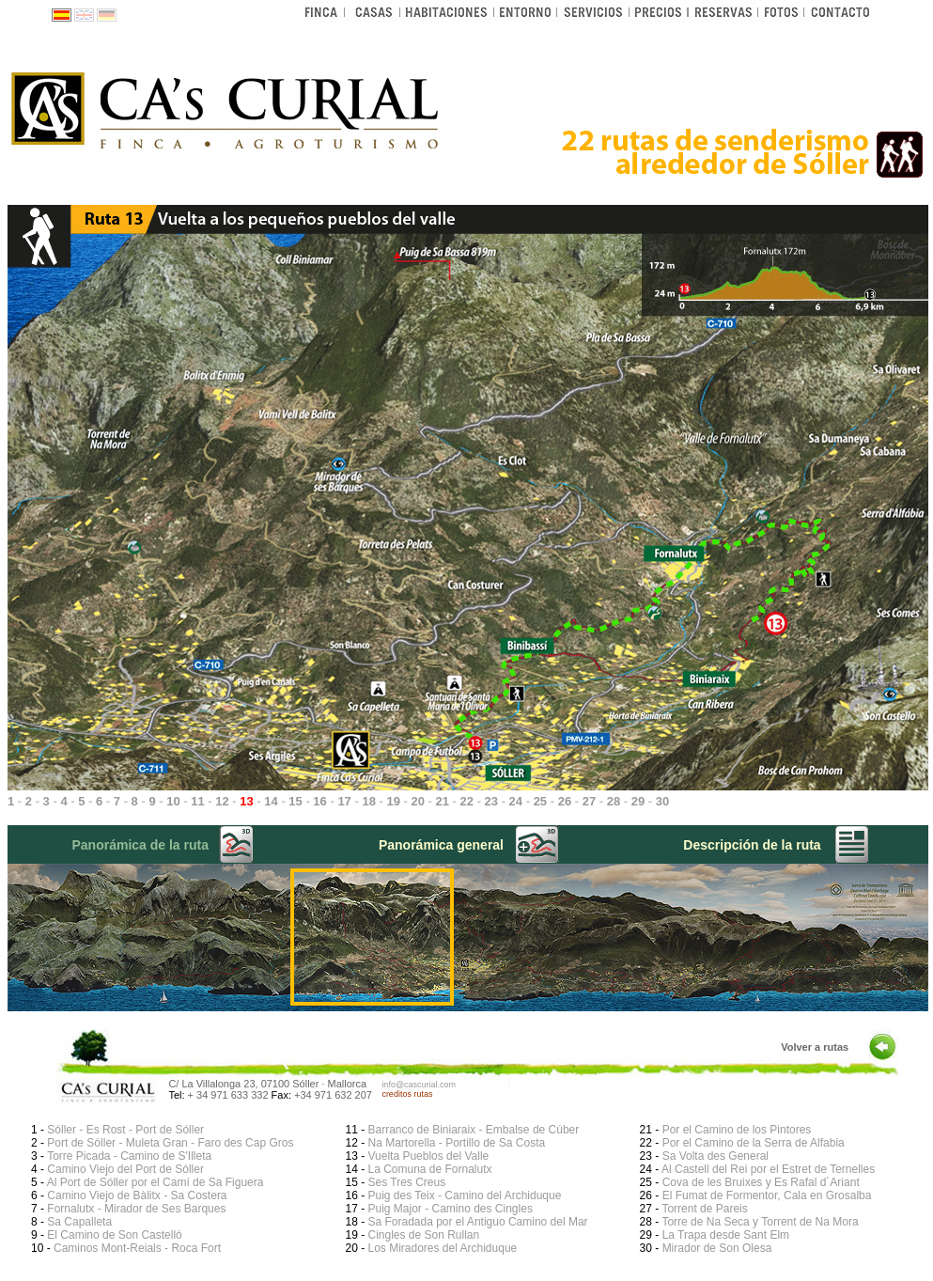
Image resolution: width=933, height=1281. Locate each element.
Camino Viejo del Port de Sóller (125, 1169)
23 (491, 801)
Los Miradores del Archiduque (442, 1248)
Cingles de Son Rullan (423, 1235)
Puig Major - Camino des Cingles (449, 1208)
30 (662, 801)
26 (564, 801)
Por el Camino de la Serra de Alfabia (753, 1142)
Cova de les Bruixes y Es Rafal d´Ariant (761, 1182)
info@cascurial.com (418, 1084)
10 (172, 801)
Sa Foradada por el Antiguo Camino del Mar (477, 1221)
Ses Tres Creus (406, 1182)
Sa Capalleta (79, 1221)
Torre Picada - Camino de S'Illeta (129, 1156)
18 (368, 801)
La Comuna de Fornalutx (429, 1169)
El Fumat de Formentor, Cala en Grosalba (767, 1195)
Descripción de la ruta (751, 844)
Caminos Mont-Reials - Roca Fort (137, 1248)
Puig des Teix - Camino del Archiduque (464, 1195)
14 (270, 801)
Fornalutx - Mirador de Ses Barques (136, 1208)
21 (442, 801)
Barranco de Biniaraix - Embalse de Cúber (473, 1129)
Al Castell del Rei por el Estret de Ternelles (768, 1169)
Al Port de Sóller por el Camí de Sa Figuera (155, 1182)
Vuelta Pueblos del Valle (428, 1156)
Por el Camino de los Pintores (737, 1129)
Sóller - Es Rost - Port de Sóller (125, 1129)
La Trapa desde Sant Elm (725, 1235)
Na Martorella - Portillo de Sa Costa (456, 1142)
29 (638, 801)
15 (295, 801)
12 (221, 801)
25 (540, 801)
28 (613, 801)
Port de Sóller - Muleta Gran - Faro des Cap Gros (170, 1142)
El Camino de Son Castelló (114, 1235)
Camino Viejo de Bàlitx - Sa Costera (136, 1195)
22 (467, 801)
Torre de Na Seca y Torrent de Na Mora (759, 1221)
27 (589, 801)
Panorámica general (441, 844)
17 (343, 801)
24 (515, 801)
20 (417, 801)
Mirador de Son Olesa (717, 1248)
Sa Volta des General (715, 1156)
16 (319, 801)
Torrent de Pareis (704, 1208)
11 (197, 801)
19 (392, 801)
